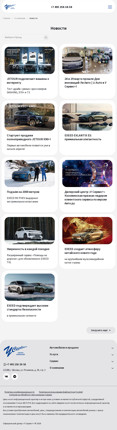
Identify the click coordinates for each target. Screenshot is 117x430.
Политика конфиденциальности (19, 392)
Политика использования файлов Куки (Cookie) (61, 392)
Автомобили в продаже (64, 348)
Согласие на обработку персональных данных (30, 394)
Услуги (54, 354)
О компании (57, 368)
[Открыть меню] (110, 7)
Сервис (54, 361)
